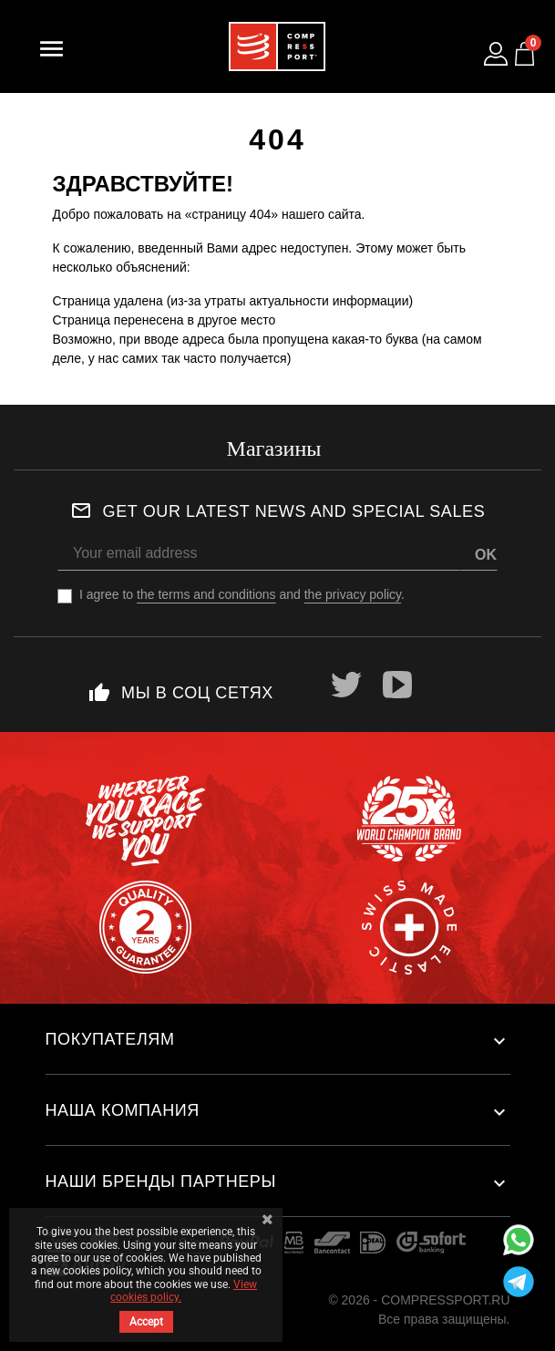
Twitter (346, 684)
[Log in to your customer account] (496, 54)
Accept (146, 1321)
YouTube (397, 684)
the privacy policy (352, 594)
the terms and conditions (206, 594)
